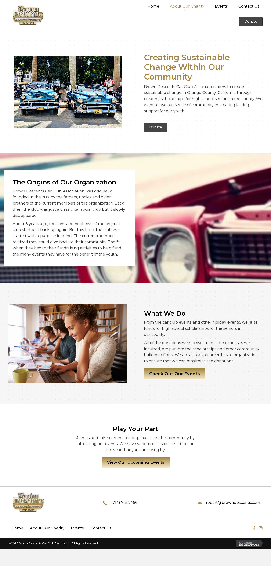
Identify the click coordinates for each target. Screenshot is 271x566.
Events (77, 529)
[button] (251, 21)
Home (17, 529)
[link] (153, 7)
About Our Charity (47, 529)
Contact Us (100, 529)
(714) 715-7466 (124, 503)
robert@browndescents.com (233, 503)
